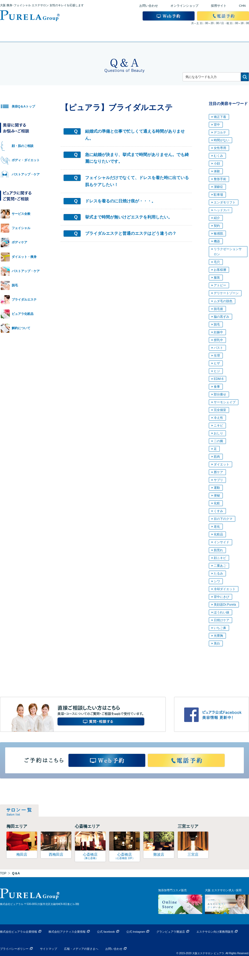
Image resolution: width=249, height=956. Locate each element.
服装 (217, 277)
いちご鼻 (220, 628)
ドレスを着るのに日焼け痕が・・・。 (120, 201)
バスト (218, 348)
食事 (217, 386)
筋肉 (217, 456)
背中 (217, 124)
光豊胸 (218, 636)
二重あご (220, 566)
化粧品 (218, 534)
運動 (217, 488)
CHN (242, 6)
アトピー (220, 285)
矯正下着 (220, 117)
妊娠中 (218, 332)
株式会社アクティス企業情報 (67, 931)
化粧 (217, 503)
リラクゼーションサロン (228, 251)
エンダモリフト (225, 202)
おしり (218, 433)
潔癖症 (218, 187)
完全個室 (220, 410)
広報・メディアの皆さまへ (81, 948)
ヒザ (217, 363)
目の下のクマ (223, 519)
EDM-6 (218, 379)
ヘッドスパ (221, 210)
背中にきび (221, 597)
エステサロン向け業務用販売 (214, 931)
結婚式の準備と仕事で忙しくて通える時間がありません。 (135, 134)
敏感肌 (218, 233)
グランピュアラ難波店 (170, 931)
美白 (217, 643)
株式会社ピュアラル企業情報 (18, 931)
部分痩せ (220, 394)
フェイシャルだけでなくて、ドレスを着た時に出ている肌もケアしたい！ (137, 181)
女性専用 (220, 148)
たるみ (218, 573)
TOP (3, 873)
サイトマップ (48, 948)
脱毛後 (218, 309)
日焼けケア (221, 620)
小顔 (217, 163)
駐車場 (218, 194)
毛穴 (217, 262)
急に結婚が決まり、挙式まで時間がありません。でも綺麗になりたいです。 (137, 158)
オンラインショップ (184, 6)
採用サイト (218, 6)
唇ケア (218, 472)
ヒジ (217, 371)
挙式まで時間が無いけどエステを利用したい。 (128, 217)
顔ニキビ (220, 558)
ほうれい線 (221, 612)
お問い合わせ (148, 6)
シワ (217, 581)
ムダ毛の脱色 (223, 301)
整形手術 (220, 179)
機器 (217, 241)
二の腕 (218, 441)
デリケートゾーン (226, 293)
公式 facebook (106, 931)
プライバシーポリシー (14, 948)
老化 (217, 526)
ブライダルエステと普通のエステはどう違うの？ (130, 233)
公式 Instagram (135, 931)
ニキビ (218, 425)
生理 (217, 355)
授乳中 (218, 340)
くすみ (218, 511)
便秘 (217, 495)
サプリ (218, 480)
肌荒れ (218, 550)
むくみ (218, 156)
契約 (217, 226)
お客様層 (220, 270)
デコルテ (220, 132)
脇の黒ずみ (221, 316)
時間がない (221, 140)
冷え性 (218, 418)
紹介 (217, 218)
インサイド (221, 542)
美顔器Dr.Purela (225, 604)
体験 (217, 171)
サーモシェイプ (225, 402)
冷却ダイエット (225, 589)
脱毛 (217, 324)
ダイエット (221, 464)
